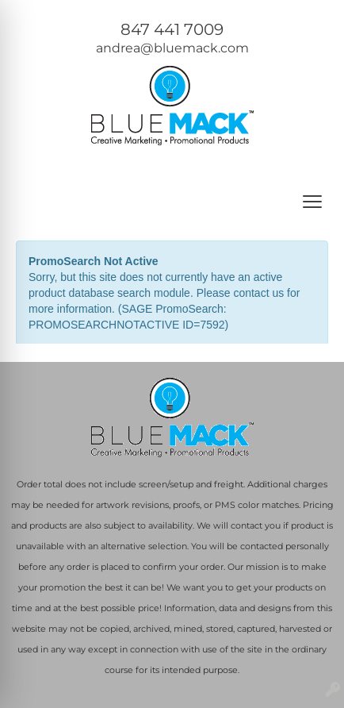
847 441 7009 (172, 29)
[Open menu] (312, 201)
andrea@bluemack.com (172, 48)
